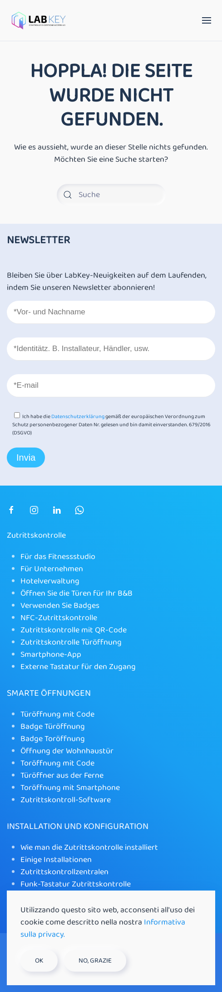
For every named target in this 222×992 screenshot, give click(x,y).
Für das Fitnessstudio (57, 556)
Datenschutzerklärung (77, 416)
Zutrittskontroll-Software (65, 800)
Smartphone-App (50, 654)
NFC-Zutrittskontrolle (58, 618)
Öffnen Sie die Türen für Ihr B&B (76, 593)
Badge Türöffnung (52, 726)
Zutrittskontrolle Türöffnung (71, 642)
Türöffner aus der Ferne (62, 775)
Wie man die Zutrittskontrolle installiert (89, 847)
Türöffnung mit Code (57, 714)
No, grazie (95, 960)
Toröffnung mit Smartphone (70, 787)
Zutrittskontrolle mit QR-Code (73, 630)
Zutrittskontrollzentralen (64, 872)
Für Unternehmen (51, 569)
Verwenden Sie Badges (59, 605)
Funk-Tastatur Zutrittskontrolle (75, 884)
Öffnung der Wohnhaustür (66, 751)
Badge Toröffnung (52, 738)
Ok (39, 960)
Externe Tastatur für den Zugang (78, 666)
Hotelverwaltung (49, 581)
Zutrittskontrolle (36, 535)
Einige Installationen (56, 859)
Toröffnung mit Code (57, 763)
